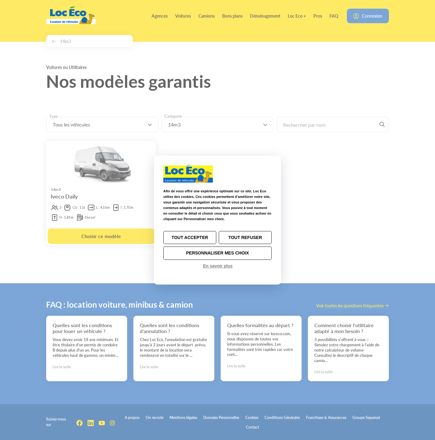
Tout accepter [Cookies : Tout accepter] (189, 237)
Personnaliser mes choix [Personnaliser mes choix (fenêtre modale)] (217, 253)
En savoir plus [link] (218, 265)
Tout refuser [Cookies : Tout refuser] (245, 237)
